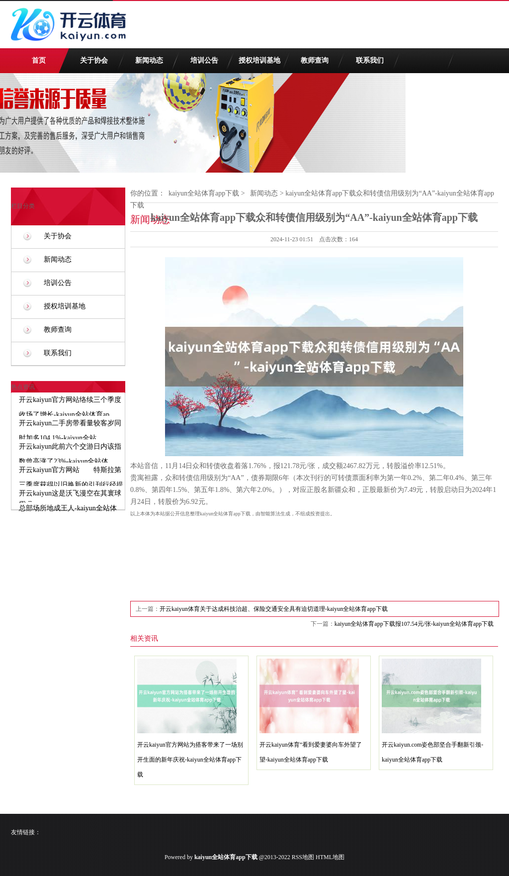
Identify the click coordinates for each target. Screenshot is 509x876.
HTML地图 (330, 857)
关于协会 (94, 60)
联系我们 (370, 60)
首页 (39, 60)
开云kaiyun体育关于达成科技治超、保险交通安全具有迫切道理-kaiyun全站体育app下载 (274, 608)
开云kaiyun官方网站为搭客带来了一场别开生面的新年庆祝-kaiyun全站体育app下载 (190, 759)
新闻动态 (149, 60)
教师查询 (315, 60)
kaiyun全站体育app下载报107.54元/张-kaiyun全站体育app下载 (414, 623)
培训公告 (204, 60)
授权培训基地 (259, 60)
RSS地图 (303, 857)
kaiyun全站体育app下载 (204, 193)
